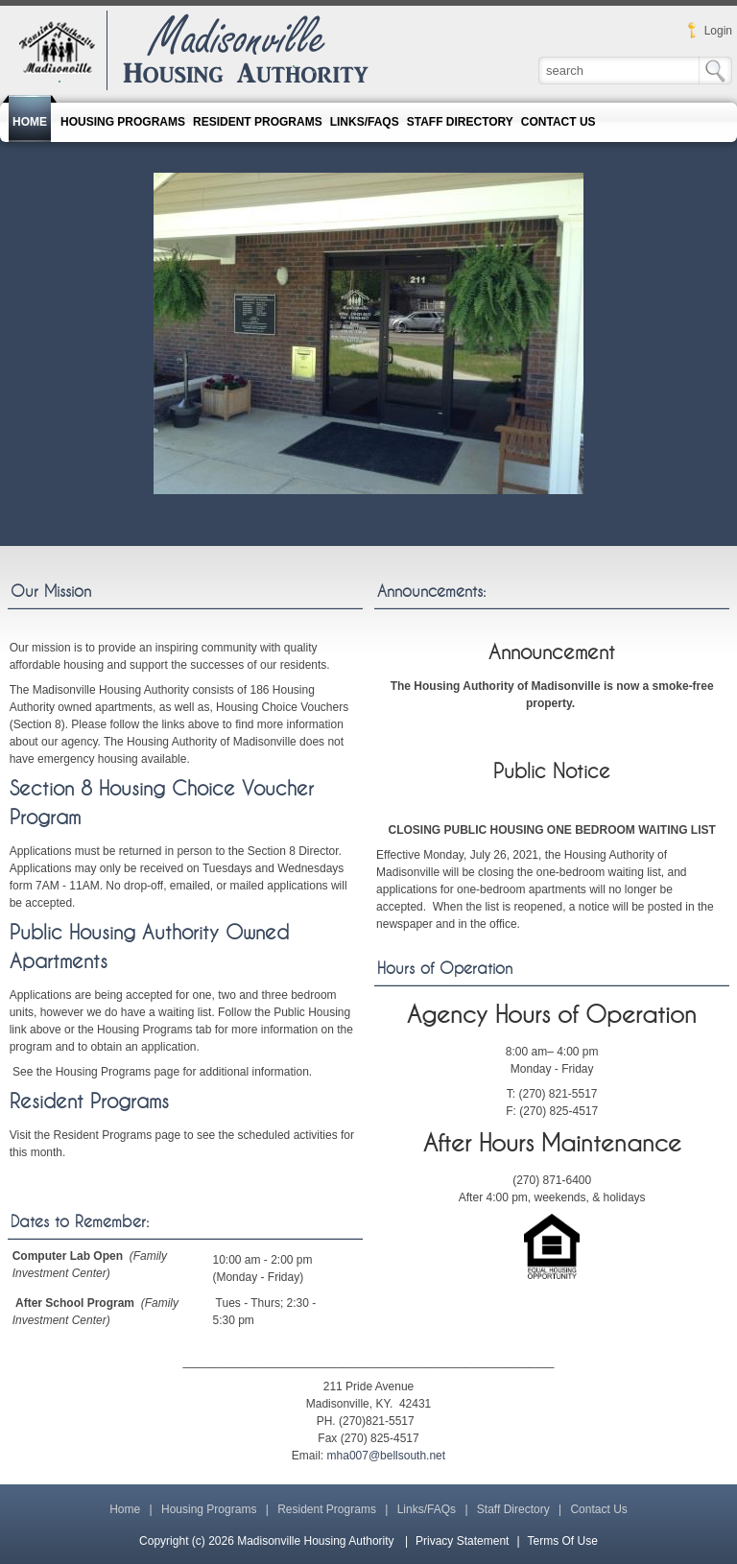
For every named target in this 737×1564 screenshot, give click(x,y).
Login (718, 30)
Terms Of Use (563, 1541)
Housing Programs (208, 1509)
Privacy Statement (462, 1541)
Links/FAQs (426, 1509)
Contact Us (598, 1509)
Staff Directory (513, 1509)
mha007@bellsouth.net (386, 1455)
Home (124, 1509)
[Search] (637, 70)
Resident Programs (89, 1102)
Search (714, 72)
